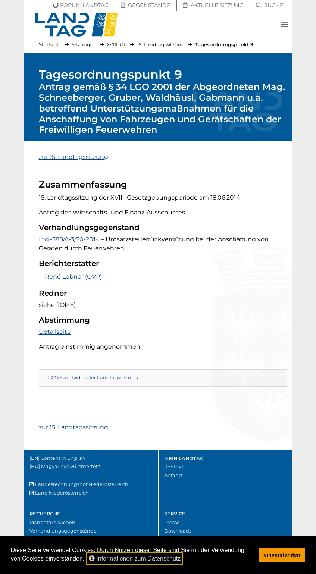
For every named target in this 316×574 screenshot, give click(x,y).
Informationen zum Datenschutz (135, 558)
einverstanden (282, 555)
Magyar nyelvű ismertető (71, 466)
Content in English (63, 458)
